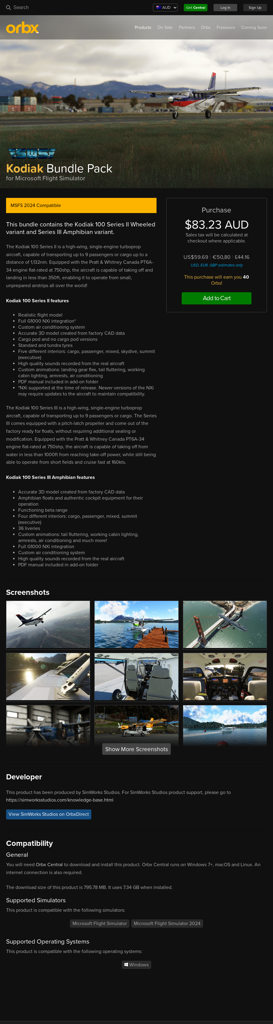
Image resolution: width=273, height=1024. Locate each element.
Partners (187, 27)
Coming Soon (254, 27)
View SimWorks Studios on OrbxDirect (48, 815)
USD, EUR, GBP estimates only (217, 265)
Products (143, 27)
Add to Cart (217, 298)
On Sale (165, 27)
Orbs (206, 27)
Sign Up (255, 7)
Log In (226, 7)
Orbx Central (49, 865)
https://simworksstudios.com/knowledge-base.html (59, 800)
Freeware (226, 27)
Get (195, 7)
